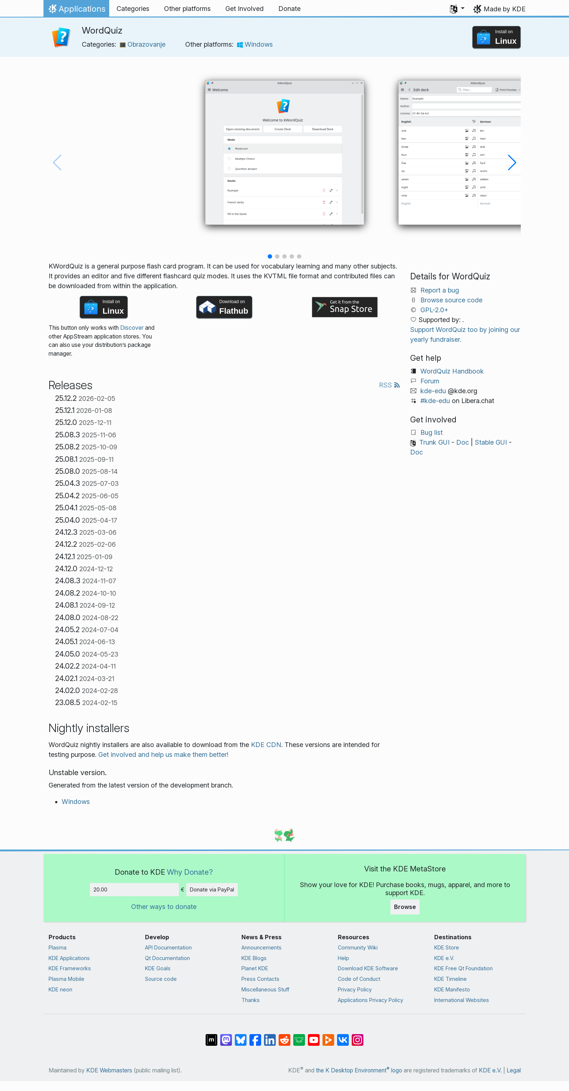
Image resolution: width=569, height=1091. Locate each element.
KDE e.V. (444, 958)
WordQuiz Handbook (452, 371)
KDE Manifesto (452, 989)
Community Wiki (358, 947)
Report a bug (439, 290)
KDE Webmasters (109, 1070)
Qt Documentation (167, 958)
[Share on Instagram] (357, 1036)
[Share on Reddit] (284, 1036)
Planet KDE (254, 968)
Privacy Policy (355, 989)
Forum (429, 381)
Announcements (261, 947)
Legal (514, 1070)
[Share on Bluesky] (241, 1036)
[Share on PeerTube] (328, 1036)
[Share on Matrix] (211, 1036)
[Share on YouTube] (314, 1036)
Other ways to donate (163, 906)
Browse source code (451, 300)
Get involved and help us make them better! (163, 754)
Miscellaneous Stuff (265, 989)
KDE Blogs (254, 958)
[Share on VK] (343, 1036)
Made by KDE (505, 9)
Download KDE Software (368, 968)
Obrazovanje (142, 44)
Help (343, 958)
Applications (76, 11)
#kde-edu (435, 401)
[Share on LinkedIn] (270, 1036)
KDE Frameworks (70, 968)
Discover (132, 327)
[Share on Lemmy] (299, 1036)
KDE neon (60, 989)
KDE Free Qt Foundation (463, 968)
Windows (255, 44)
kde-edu (433, 391)
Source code (161, 979)
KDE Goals (158, 968)
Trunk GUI (434, 442)
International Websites (461, 1000)
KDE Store (446, 947)
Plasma (57, 947)
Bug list (431, 432)
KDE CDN (266, 744)
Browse (405, 906)
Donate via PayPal (212, 889)
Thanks (250, 1000)
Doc (462, 442)
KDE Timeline (450, 979)
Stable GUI (491, 442)
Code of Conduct (359, 979)
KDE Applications (69, 958)
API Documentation (168, 947)
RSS (389, 385)
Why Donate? (190, 872)
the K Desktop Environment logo (359, 1070)
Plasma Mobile (66, 979)
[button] (457, 9)
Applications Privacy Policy (370, 1000)
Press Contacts (260, 979)
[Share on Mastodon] (226, 1036)
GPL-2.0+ (434, 310)
